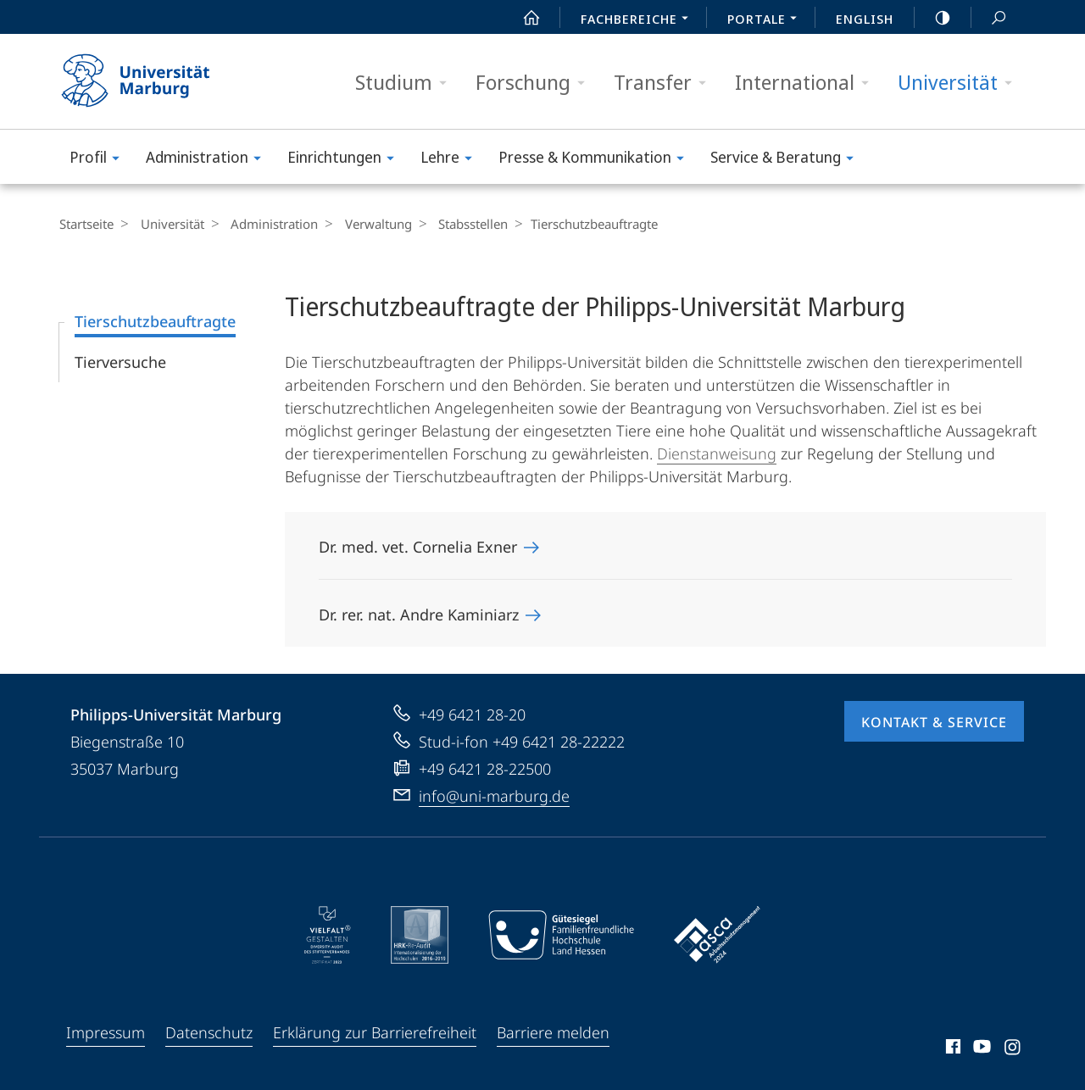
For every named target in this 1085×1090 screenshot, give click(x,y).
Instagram (1013, 1049)
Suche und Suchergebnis (989, 18)
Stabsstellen (454, 223)
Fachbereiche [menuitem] (639, 20)
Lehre (451, 160)
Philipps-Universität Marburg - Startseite (150, 81)
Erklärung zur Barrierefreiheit (374, 1032)
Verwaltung (364, 223)
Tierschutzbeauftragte (155, 321)
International (807, 82)
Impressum (105, 1032)
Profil (100, 160)
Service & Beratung (787, 160)
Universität (960, 82)
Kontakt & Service (934, 722)
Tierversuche (120, 362)
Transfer (665, 82)
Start (522, 17)
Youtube (980, 1049)
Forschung (536, 82)
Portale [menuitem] (766, 20)
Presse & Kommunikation (596, 160)
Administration (209, 160)
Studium (406, 82)
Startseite (86, 223)
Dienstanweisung (716, 453)
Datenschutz (209, 1032)
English (864, 18)
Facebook (951, 1049)
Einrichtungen (346, 160)
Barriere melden (553, 1032)
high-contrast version (933, 17)
